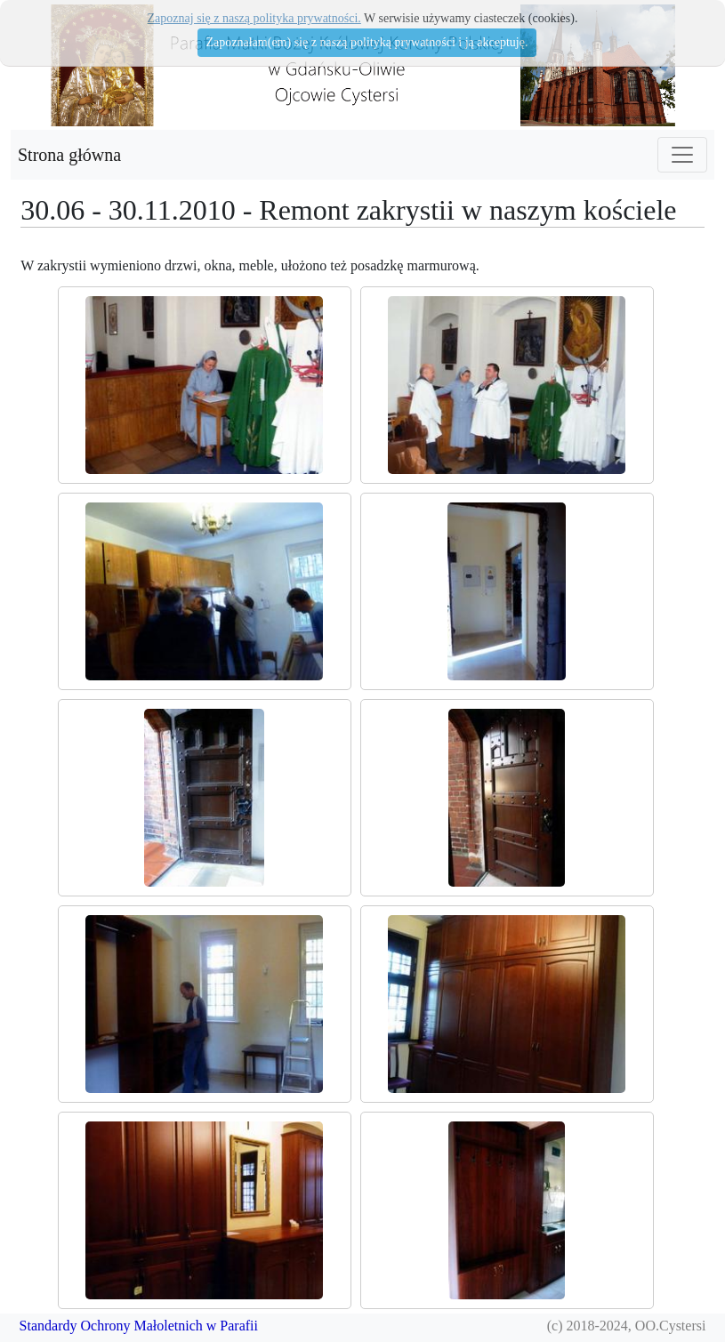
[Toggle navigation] (682, 155)
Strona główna (69, 155)
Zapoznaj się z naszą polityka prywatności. (254, 18)
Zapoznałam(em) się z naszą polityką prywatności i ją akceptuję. (367, 42)
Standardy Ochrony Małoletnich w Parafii (139, 1325)
